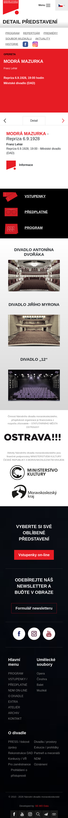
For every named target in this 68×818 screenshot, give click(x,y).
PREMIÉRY (51, 33)
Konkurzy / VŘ (17, 758)
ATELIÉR (14, 707)
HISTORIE (11, 44)
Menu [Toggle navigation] (44, 5)
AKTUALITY (42, 38)
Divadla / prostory (45, 741)
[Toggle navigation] (61, 5)
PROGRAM (12, 33)
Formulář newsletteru (34, 608)
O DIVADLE (15, 696)
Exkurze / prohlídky (46, 747)
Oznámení (41, 764)
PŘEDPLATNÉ (36, 212)
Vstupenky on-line (34, 555)
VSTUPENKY (35, 196)
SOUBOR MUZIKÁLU (18, 38)
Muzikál (42, 690)
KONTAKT (15, 718)
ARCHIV (13, 713)
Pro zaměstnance (19, 764)
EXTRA (13, 701)
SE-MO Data (42, 806)
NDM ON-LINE (17, 690)
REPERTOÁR (31, 33)
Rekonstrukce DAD (20, 753)
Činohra (42, 679)
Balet (40, 684)
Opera (41, 673)
